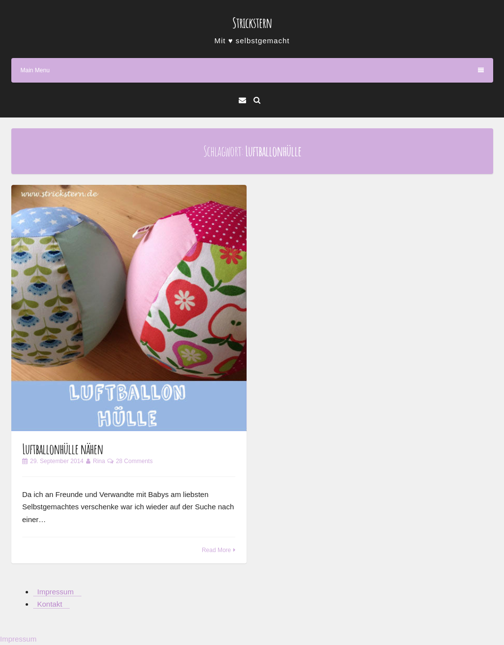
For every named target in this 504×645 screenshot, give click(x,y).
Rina (99, 461)
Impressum (55, 591)
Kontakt (50, 604)
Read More (216, 550)
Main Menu (252, 70)
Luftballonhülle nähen (62, 449)
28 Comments (134, 461)
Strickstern (252, 22)
